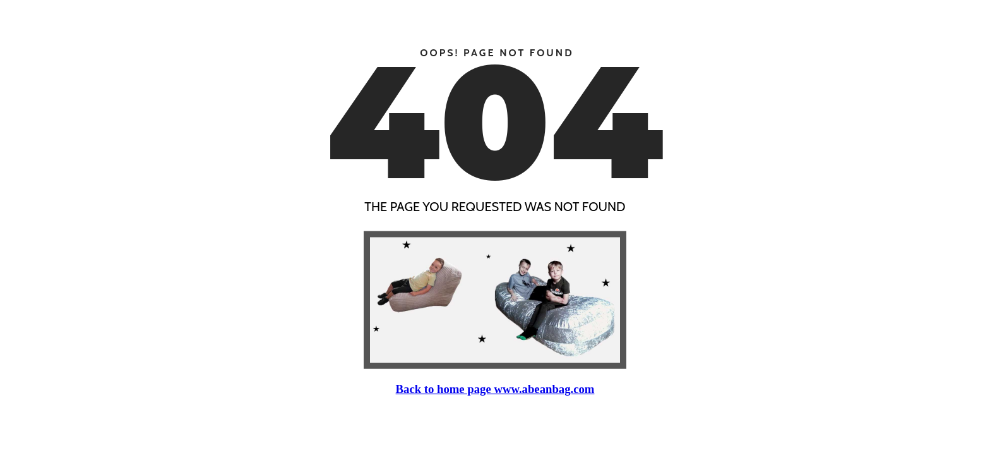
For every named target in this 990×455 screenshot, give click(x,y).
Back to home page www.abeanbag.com (495, 388)
